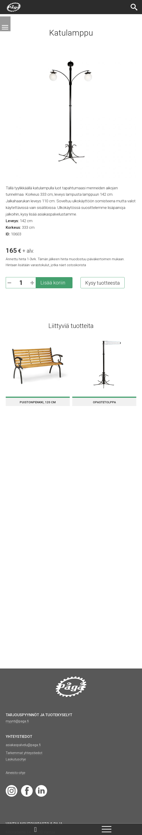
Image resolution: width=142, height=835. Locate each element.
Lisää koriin (52, 283)
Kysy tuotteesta (102, 283)
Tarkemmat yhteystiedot (25, 753)
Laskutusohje (16, 759)
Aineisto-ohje (16, 772)
